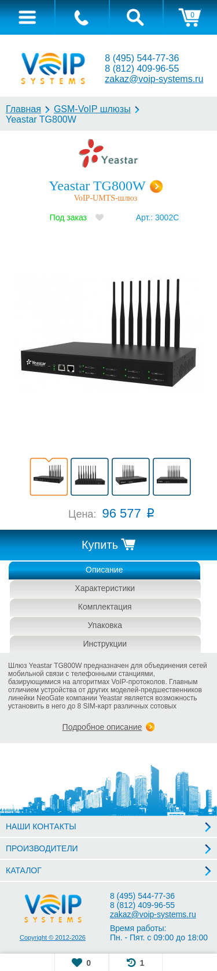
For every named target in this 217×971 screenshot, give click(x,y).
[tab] (27, 17)
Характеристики (105, 588)
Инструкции (105, 643)
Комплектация (105, 606)
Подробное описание (102, 727)
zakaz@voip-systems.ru (154, 79)
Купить (100, 544)
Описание (104, 569)
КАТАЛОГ (24, 870)
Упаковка (105, 625)
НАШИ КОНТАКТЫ (41, 826)
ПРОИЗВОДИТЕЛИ (42, 848)
